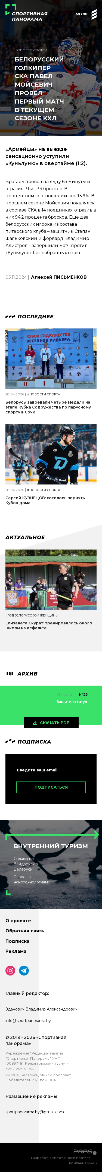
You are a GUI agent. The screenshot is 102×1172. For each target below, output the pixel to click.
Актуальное (25, 537)
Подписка (17, 941)
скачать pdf (54, 722)
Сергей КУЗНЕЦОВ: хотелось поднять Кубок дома (45, 500)
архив (21, 674)
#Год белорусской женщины (31, 615)
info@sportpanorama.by (28, 1020)
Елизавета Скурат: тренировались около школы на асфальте (48, 625)
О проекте (18, 920)
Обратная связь (24, 930)
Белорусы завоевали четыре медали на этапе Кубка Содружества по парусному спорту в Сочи (48, 407)
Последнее (29, 317)
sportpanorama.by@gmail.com (34, 1111)
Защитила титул (72, 701)
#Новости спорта (43, 394)
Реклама (15, 951)
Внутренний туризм (51, 846)
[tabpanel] (51, 595)
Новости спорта (31, 50)
